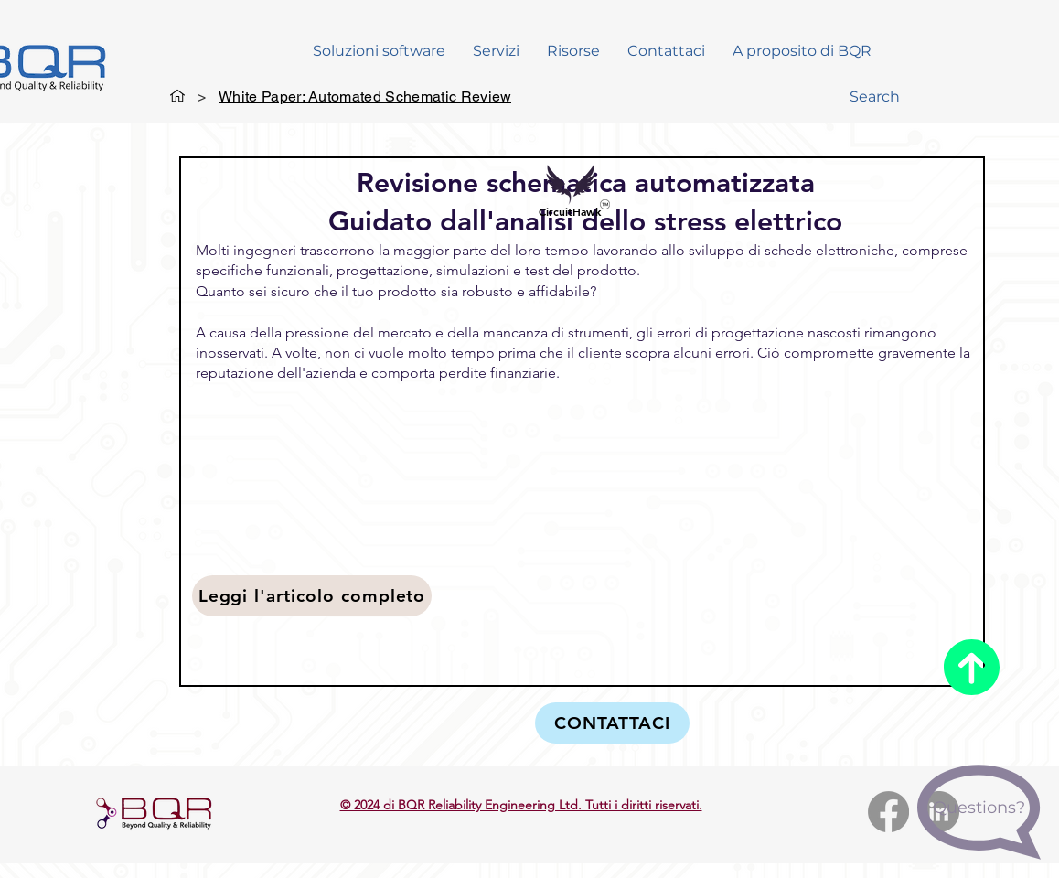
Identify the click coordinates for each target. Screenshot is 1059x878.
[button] (573, 51)
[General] (177, 96)
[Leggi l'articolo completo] (312, 595)
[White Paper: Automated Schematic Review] (364, 96)
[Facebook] (888, 811)
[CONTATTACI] (612, 723)
